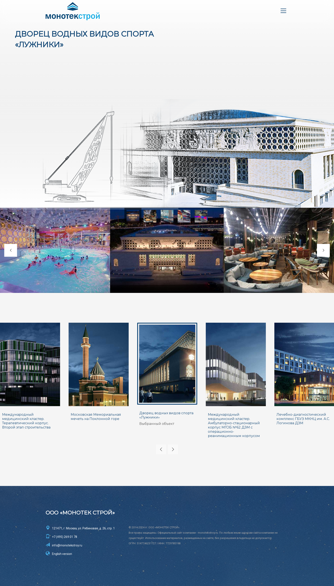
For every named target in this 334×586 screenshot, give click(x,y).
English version (62, 553)
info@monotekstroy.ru (67, 545)
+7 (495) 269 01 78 (64, 536)
